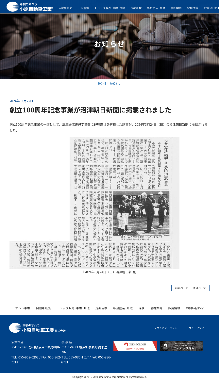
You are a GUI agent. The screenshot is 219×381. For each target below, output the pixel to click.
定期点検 (138, 8)
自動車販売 (68, 8)
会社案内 (178, 8)
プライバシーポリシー (167, 328)
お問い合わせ (195, 308)
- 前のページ (181, 288)
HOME (102, 83)
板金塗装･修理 (159, 8)
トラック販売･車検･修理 (112, 8)
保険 (141, 308)
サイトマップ (196, 328)
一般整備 (86, 8)
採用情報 (195, 8)
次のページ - (200, 288)
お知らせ (115, 83)
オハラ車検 (22, 308)
